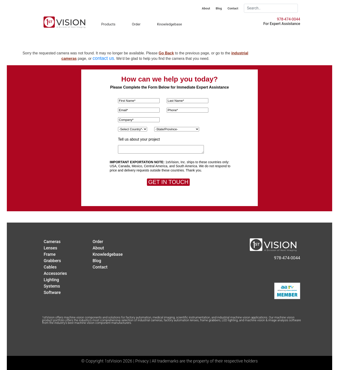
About (206, 8)
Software (52, 292)
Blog (219, 8)
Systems (52, 286)
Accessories (55, 273)
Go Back (166, 53)
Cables (50, 266)
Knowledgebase (169, 24)
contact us (103, 58)
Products (108, 24)
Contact (232, 8)
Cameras (52, 241)
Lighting (51, 279)
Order (136, 24)
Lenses (50, 247)
